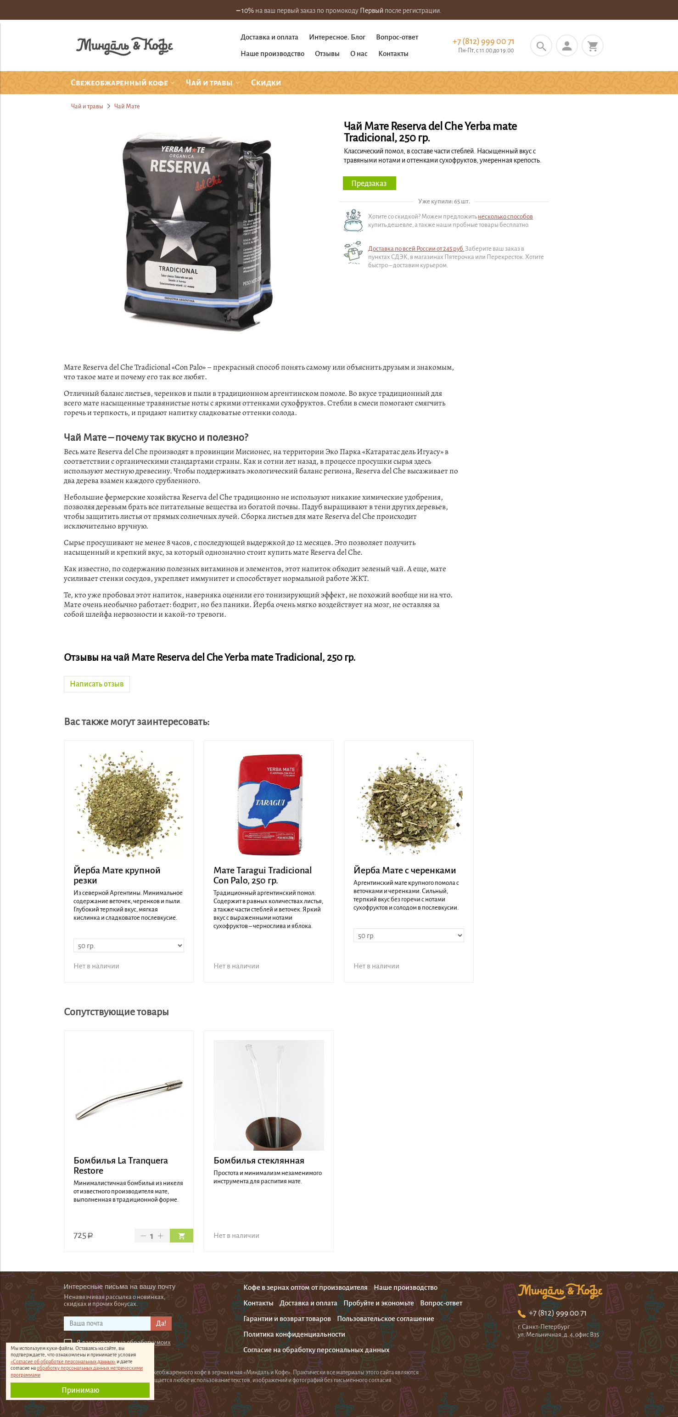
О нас (359, 53)
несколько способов (505, 216)
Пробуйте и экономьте (378, 1303)
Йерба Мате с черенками (404, 870)
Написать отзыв (97, 684)
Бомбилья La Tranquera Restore (120, 1165)
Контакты (393, 53)
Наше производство (272, 53)
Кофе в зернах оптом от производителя (305, 1287)
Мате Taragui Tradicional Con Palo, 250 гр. (262, 875)
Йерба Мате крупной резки (117, 875)
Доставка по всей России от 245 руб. (416, 248)
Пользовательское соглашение (385, 1318)
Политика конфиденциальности (294, 1334)
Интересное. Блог (337, 37)
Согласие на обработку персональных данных (316, 1350)
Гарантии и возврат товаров (287, 1318)
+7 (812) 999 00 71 (484, 41)
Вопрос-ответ (397, 37)
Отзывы (327, 53)
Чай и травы (87, 106)
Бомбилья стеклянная (258, 1160)
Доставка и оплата (269, 37)
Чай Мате (127, 106)
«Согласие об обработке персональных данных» (63, 1361)
